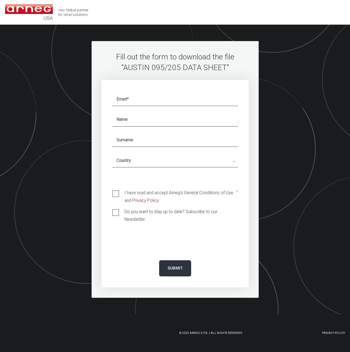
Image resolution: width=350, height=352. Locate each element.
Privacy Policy (145, 200)
